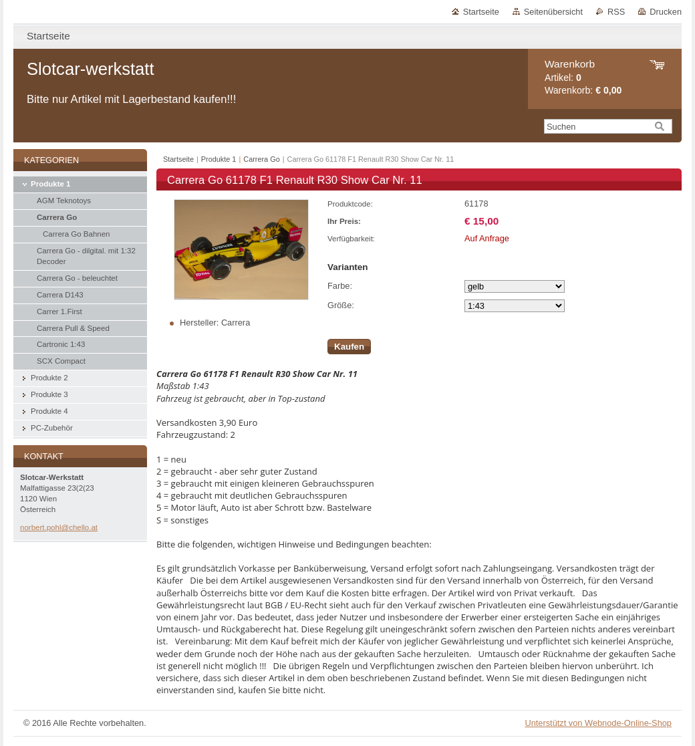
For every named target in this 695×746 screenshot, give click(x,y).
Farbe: (339, 286)
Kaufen (349, 347)
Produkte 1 (219, 159)
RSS (616, 12)
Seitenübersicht (553, 12)
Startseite (481, 12)
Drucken (666, 12)
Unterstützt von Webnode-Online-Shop (598, 723)
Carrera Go (261, 159)
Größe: (340, 305)
